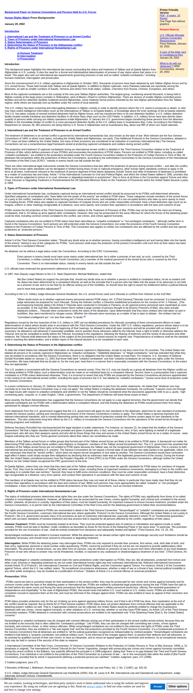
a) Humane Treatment (30, 53)
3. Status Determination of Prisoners (26, 42)
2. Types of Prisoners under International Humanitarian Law (40, 39)
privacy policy (95, 686)
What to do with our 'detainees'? (170, 65)
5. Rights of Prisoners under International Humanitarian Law (40, 48)
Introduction (12, 31)
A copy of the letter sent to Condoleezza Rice (173, 53)
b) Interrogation (26, 56)
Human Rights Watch (17, 17)
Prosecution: (12, 576)
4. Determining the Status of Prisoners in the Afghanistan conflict (43, 45)
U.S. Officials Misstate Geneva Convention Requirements (172, 38)
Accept (158, 686)
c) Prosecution (26, 59)
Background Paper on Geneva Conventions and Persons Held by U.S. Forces (50, 12)
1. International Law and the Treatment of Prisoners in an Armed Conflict (48, 36)
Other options (178, 686)
